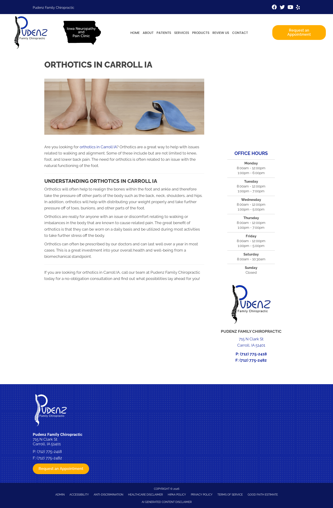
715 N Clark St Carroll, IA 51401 (47, 441)
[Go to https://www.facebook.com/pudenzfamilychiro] (274, 8)
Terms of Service (230, 494)
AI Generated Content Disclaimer (167, 502)
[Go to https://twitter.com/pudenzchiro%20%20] (282, 8)
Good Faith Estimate (263, 494)
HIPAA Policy (177, 494)
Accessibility (79, 494)
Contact (240, 32)
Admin (60, 494)
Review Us (220, 32)
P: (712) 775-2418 (251, 354)
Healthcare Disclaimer (145, 494)
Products (200, 32)
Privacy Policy (202, 494)
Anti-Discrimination (108, 494)
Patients (163, 32)
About (148, 32)
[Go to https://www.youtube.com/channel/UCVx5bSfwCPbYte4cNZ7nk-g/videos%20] (290, 8)
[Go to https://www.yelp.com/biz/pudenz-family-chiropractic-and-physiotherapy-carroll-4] (297, 8)
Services (181, 32)
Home (135, 32)
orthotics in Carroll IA (98, 147)
